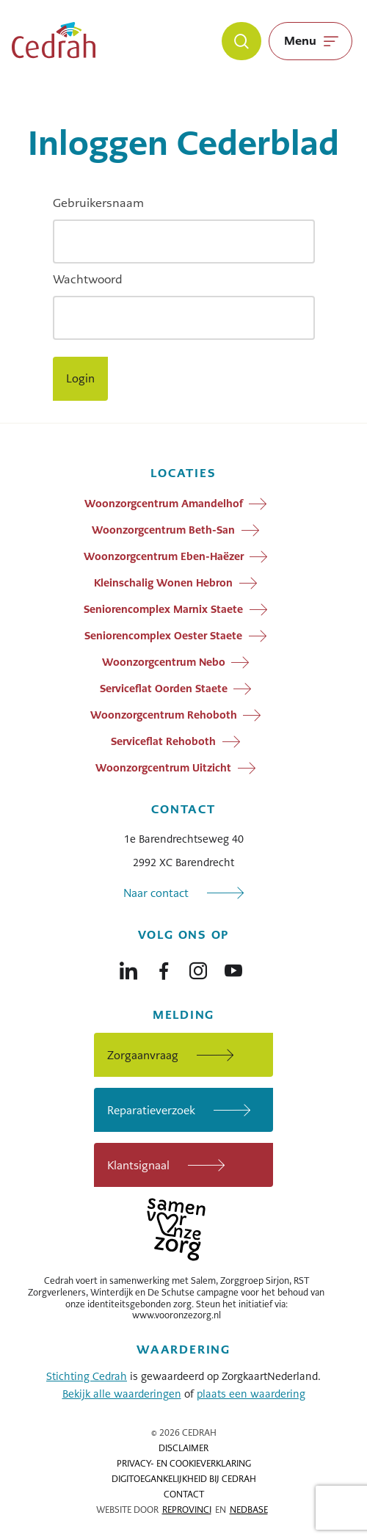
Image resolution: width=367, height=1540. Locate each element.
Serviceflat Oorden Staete (164, 688)
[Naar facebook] (163, 967)
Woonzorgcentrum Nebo (163, 662)
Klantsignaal (138, 1165)
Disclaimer (183, 1448)
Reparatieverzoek (151, 1110)
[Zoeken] (241, 41)
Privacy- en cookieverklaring (184, 1464)
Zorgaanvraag (142, 1055)
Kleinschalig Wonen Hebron (163, 582)
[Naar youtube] (233, 967)
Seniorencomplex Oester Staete (163, 635)
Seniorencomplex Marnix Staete (163, 609)
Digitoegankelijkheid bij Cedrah (184, 1479)
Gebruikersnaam (98, 203)
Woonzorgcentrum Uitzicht (163, 767)
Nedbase (249, 1510)
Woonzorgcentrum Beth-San (163, 530)
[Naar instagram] (198, 967)
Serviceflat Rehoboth (163, 741)
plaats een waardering (251, 1394)
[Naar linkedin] (128, 967)
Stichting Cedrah (86, 1376)
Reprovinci (186, 1510)
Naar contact (156, 893)
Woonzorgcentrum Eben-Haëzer (164, 556)
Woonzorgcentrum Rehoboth (163, 715)
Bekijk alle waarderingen (121, 1394)
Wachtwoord (88, 279)
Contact (184, 1494)
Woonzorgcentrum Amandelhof (163, 503)
